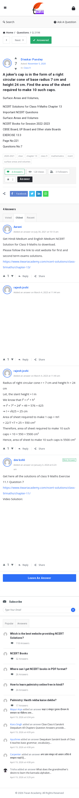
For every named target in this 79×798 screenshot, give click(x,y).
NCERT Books (19, 653)
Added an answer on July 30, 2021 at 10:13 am (36, 231)
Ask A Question (65, 22)
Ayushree (15, 739)
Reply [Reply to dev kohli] (23, 565)
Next (19, 40)
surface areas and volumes (17, 161)
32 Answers (19, 658)
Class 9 (27, 67)
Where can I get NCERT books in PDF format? (38, 669)
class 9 (44, 155)
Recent (31, 217)
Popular (9, 623)
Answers (22, 623)
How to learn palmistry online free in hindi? (37, 684)
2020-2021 (9, 155)
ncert (70, 155)
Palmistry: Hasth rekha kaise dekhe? (33, 700)
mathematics (57, 155)
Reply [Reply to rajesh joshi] (23, 359)
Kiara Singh (16, 724)
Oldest (19, 217)
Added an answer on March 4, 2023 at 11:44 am (37, 292)
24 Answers (19, 690)
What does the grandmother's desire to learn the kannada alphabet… (39, 771)
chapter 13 (32, 155)
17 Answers (19, 705)
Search (8, 22)
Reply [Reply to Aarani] (23, 276)
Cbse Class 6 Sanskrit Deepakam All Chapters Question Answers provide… (37, 726)
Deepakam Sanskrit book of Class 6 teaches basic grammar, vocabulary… (42, 741)
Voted (8, 217)
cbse (20, 155)
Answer (25, 178)
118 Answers (19, 643)
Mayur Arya (16, 709)
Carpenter (15, 754)
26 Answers (19, 674)
